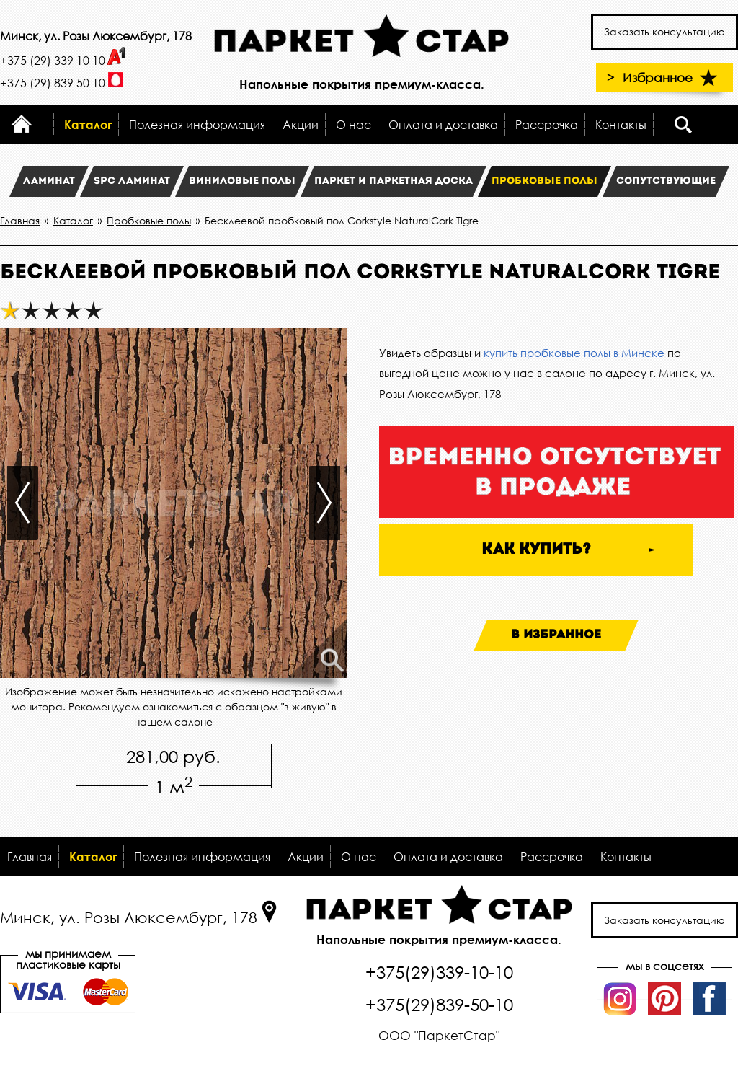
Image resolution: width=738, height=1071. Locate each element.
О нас (353, 124)
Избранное (672, 77)
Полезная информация (197, 124)
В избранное (556, 635)
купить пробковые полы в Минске (574, 352)
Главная (29, 856)
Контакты (620, 124)
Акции (301, 124)
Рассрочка (546, 124)
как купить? (536, 549)
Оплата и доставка (443, 124)
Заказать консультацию (664, 31)
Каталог (88, 124)
